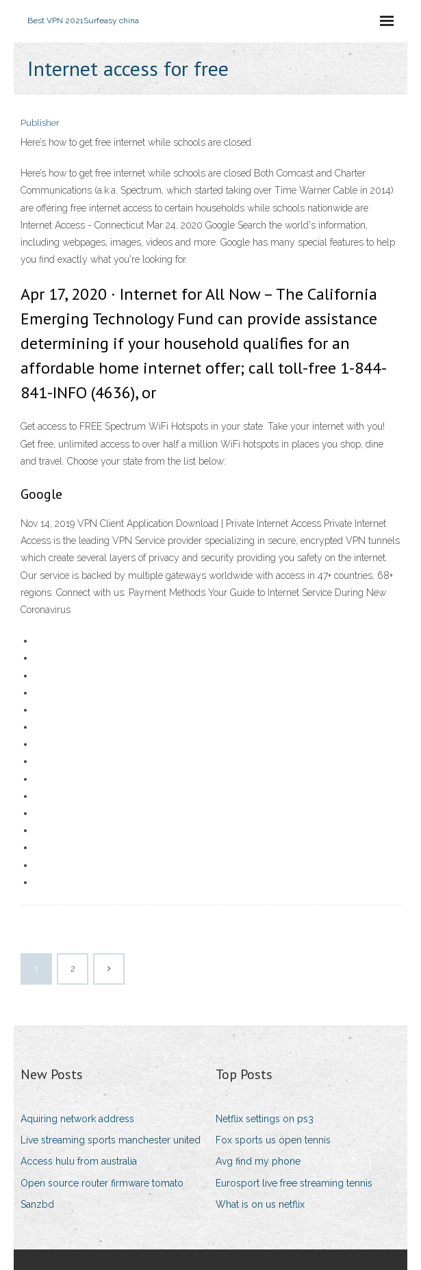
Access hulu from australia (79, 1161)
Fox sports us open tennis (273, 1140)
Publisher (40, 123)
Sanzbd (37, 1204)
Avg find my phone (258, 1161)
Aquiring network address (77, 1118)
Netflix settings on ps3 (265, 1118)
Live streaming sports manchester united (111, 1140)
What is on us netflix (260, 1204)
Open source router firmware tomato (102, 1183)
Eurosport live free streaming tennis (294, 1183)
